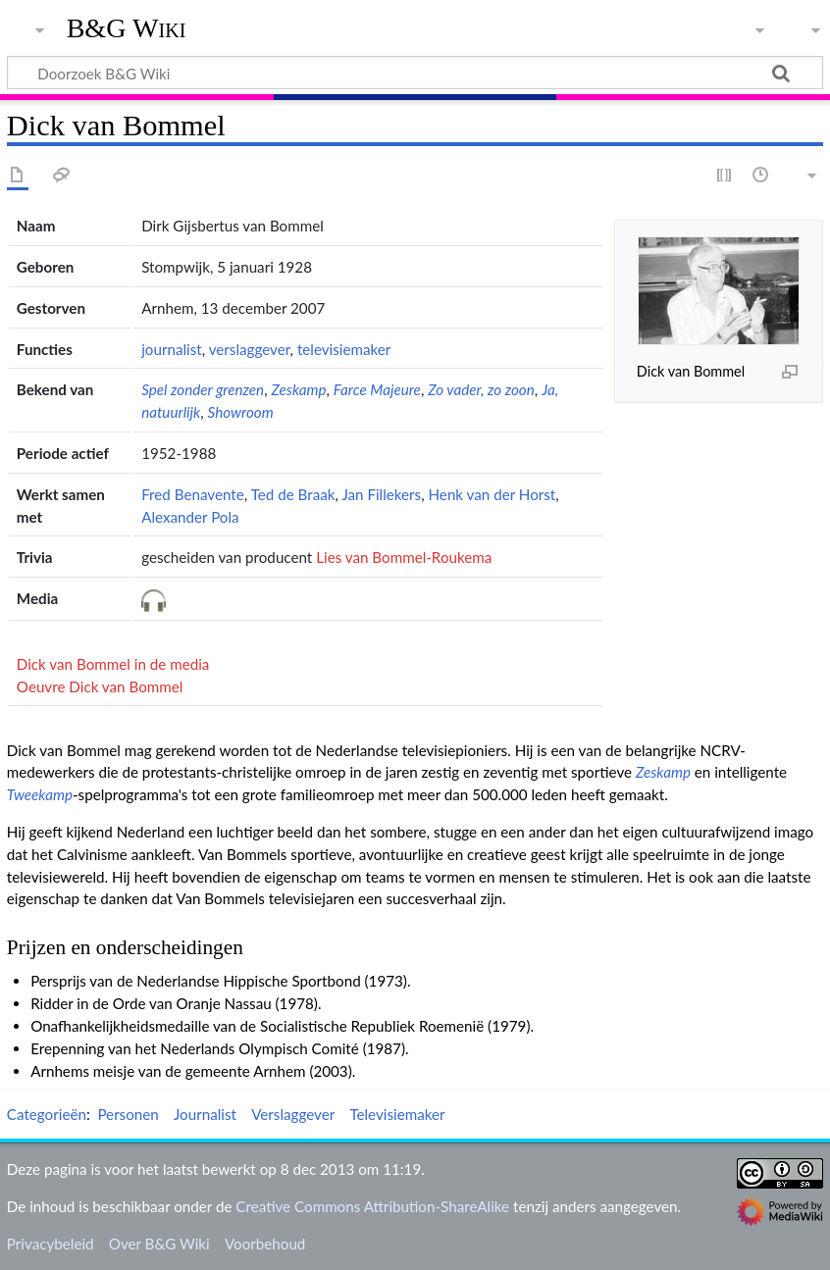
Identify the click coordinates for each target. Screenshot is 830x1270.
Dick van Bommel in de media (113, 664)
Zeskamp (299, 389)
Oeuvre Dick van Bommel (100, 686)
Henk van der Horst (492, 494)
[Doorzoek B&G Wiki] (415, 72)
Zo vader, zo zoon (481, 389)
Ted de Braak (293, 494)
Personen (127, 1114)
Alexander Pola (189, 517)
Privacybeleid (50, 1243)
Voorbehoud (265, 1243)
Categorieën (46, 1114)
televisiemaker (343, 349)
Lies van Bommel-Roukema (404, 557)
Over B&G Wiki (159, 1243)
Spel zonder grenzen (202, 389)
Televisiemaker (396, 1114)
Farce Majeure (377, 389)
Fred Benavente (192, 494)
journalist (171, 349)
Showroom (241, 412)
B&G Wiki (126, 28)
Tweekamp (40, 794)
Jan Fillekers (381, 494)
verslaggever (249, 349)
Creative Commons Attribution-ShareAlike (372, 1206)
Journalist (205, 1114)
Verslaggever (293, 1114)
